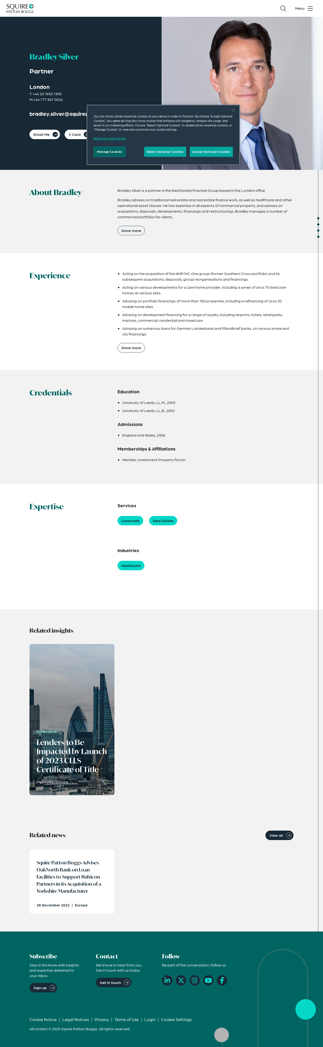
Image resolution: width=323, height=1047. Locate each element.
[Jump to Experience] (318, 224)
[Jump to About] (318, 218)
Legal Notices (75, 1019)
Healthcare (131, 565)
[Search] (283, 8)
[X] (181, 980)
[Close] (233, 110)
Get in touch (110, 982)
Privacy (102, 1019)
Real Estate (163, 520)
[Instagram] (194, 980)
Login (149, 1019)
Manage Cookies (109, 152)
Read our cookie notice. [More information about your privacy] (110, 138)
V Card (75, 134)
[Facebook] (222, 980)
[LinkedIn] (167, 980)
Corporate (130, 520)
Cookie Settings (176, 1019)
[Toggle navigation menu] (305, 8)
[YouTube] (208, 980)
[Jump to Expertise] (318, 237)
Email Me (42, 134)
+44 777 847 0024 (48, 99)
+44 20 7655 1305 (47, 93)
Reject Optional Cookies (165, 152)
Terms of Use (126, 1019)
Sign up (40, 987)
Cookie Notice (43, 1019)
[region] (163, 135)
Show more (131, 230)
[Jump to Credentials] (318, 230)
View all (276, 835)
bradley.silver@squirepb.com (67, 113)
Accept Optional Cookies (211, 152)
